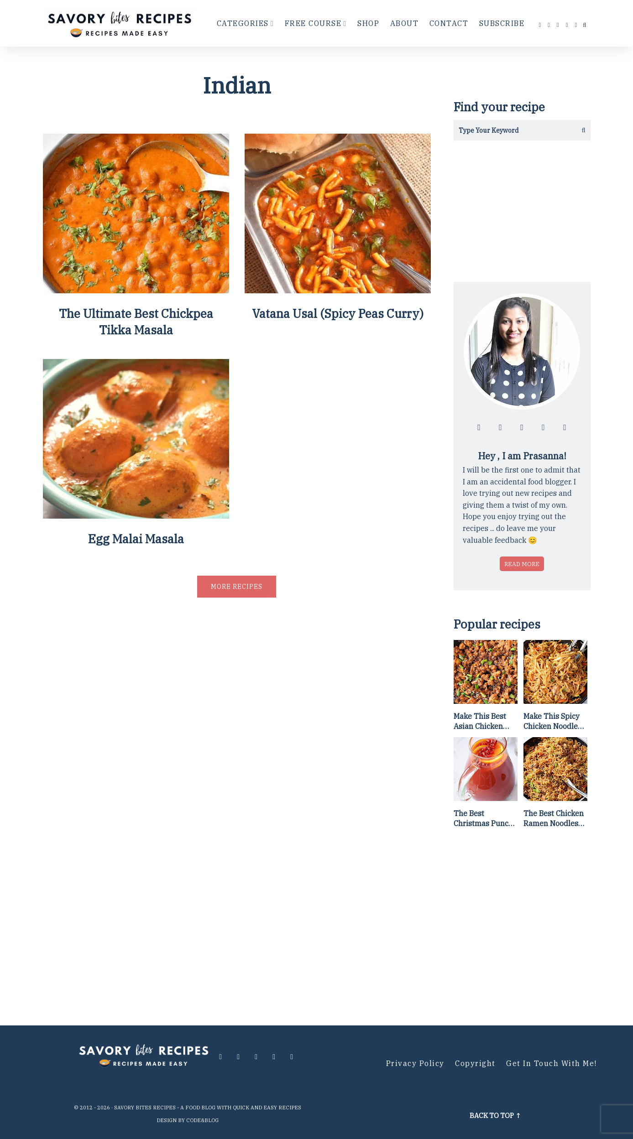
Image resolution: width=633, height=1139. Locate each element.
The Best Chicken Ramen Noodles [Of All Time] (553, 819)
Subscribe (502, 23)
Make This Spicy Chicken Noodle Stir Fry (551, 722)
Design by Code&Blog (188, 1120)
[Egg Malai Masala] (136, 515)
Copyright (475, 1063)
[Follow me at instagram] (549, 25)
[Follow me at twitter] (558, 25)
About (404, 23)
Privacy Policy (415, 1063)
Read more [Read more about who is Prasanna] (521, 563)
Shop (368, 23)
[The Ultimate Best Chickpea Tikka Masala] (136, 290)
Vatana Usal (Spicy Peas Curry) (338, 313)
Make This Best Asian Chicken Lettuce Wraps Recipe (480, 722)
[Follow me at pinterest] (567, 25)
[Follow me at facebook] (540, 25)
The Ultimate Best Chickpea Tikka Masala (136, 322)
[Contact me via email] (576, 25)
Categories (243, 23)
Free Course (313, 23)
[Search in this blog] (512, 130)
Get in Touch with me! (551, 1063)
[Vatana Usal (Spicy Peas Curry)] (338, 290)
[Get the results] (580, 130)
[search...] (584, 25)
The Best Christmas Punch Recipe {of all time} (483, 819)
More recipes (236, 587)
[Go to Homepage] (121, 23)
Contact (449, 23)
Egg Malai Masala (136, 538)
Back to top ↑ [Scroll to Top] (495, 1115)
